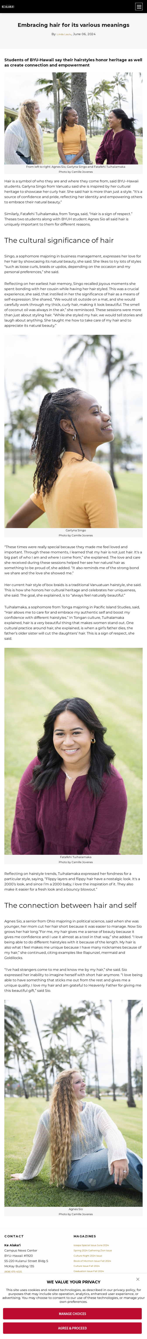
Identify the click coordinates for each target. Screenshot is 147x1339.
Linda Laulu (64, 34)
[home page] (8, 6)
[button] (138, 1281)
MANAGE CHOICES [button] (72, 1314)
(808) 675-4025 (15, 1271)
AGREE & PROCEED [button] (72, 1328)
